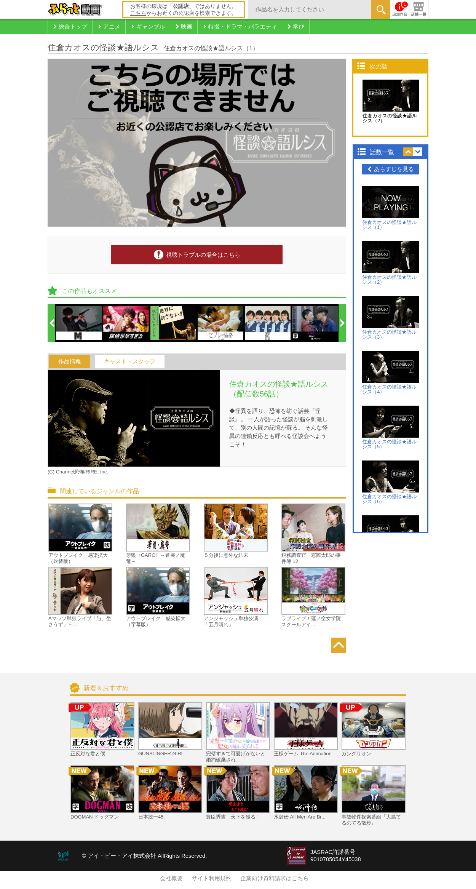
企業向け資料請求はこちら (274, 878)
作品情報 (69, 361)
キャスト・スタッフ (129, 361)
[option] (79, 323)
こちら (138, 13)
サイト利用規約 (212, 878)
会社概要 (171, 878)
